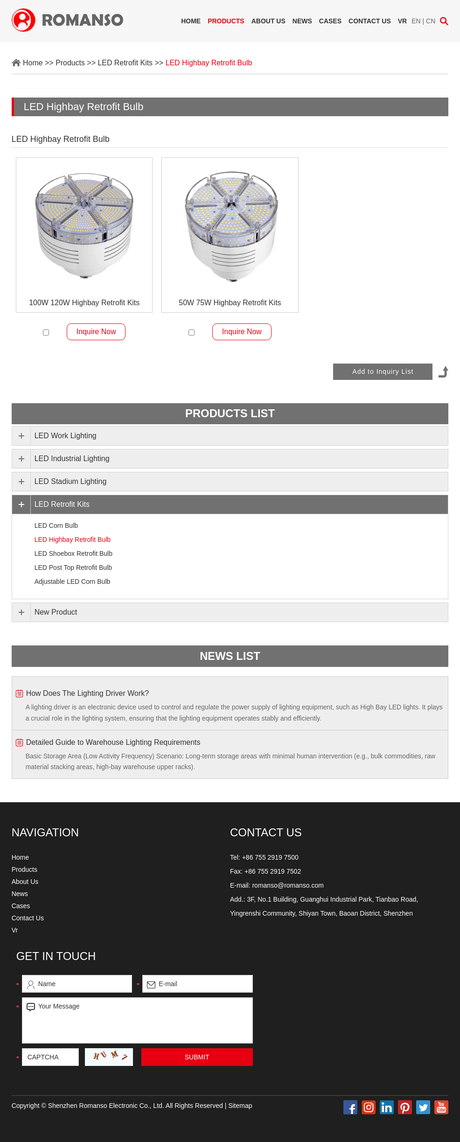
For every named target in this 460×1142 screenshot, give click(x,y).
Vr (402, 21)
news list (230, 656)
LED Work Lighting (66, 436)
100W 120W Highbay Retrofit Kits (84, 303)
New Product (56, 612)
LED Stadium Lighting (71, 481)
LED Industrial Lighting (72, 458)
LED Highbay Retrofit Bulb (209, 63)
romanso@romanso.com (288, 885)
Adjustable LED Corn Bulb (73, 581)
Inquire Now (96, 332)
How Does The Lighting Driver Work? (87, 693)
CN (430, 21)
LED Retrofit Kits (125, 63)
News (302, 21)
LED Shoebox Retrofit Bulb (73, 553)
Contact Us (369, 21)
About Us (268, 21)
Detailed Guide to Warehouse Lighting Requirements (113, 742)
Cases (330, 21)
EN (415, 21)
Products (226, 21)
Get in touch (56, 956)
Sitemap (240, 1105)
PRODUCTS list (230, 413)
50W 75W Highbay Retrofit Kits (230, 303)
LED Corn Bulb (56, 525)
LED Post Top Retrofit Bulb (73, 567)
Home (191, 21)
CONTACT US (266, 832)
